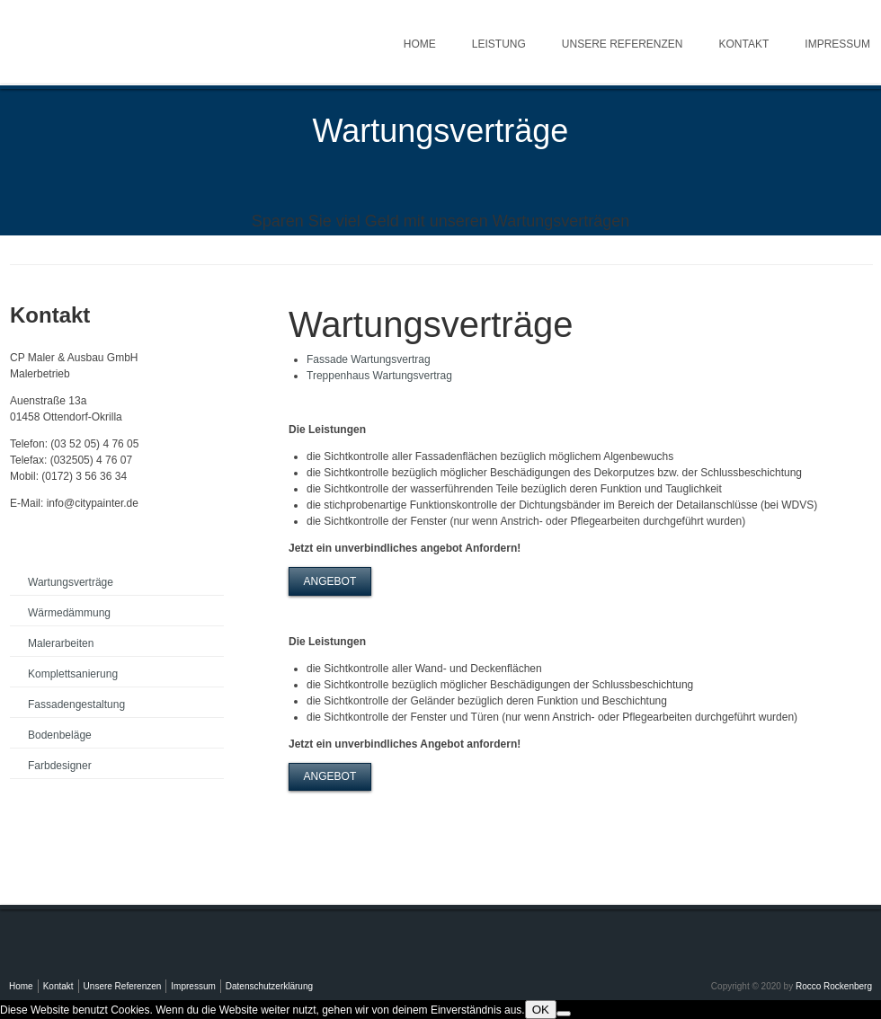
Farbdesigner (60, 765)
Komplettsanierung (73, 674)
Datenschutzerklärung (269, 986)
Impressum (193, 986)
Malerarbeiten (60, 643)
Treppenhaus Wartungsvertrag (379, 375)
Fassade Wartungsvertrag (369, 359)
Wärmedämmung (69, 613)
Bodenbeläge (60, 735)
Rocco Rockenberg (834, 986)
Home (420, 44)
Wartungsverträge (70, 582)
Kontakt (744, 44)
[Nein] (563, 1013)
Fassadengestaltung (76, 704)
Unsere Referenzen (622, 44)
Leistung (499, 44)
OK (540, 1009)
